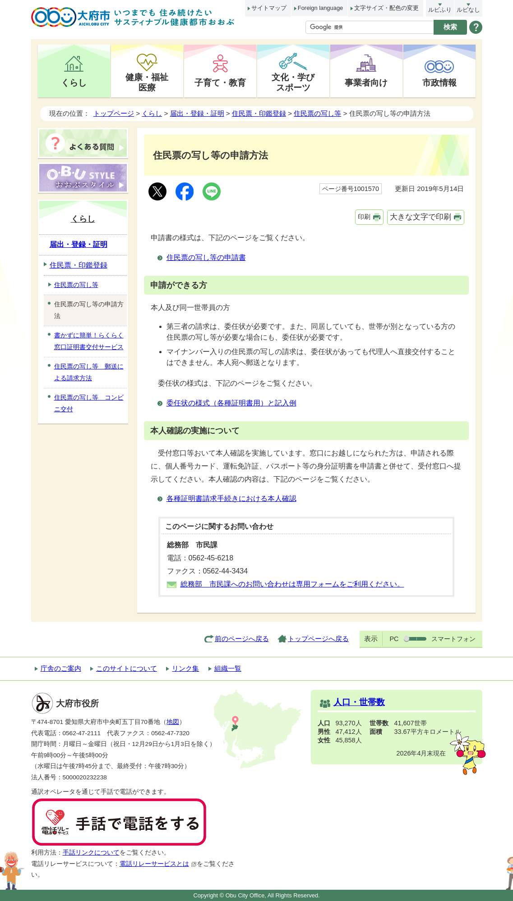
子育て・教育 (220, 82)
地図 (172, 722)
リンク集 (185, 668)
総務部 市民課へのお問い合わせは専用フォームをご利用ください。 (292, 584)
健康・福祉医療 (146, 82)
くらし (74, 82)
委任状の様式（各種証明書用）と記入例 (231, 403)
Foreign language (320, 8)
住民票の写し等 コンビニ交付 (89, 403)
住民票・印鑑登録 (259, 113)
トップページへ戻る (318, 638)
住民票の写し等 (317, 113)
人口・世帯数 (359, 702)
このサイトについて (126, 668)
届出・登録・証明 (197, 113)
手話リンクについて (91, 852)
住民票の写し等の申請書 (206, 257)
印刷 (364, 216)
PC (393, 638)
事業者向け (366, 82)
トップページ (113, 113)
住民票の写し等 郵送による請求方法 (89, 372)
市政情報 (439, 82)
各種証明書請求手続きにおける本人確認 (231, 498)
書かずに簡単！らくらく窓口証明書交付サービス (89, 341)
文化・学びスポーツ (293, 82)
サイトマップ (269, 8)
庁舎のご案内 (61, 668)
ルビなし (468, 9)
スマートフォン (453, 638)
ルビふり (440, 9)
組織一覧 (227, 668)
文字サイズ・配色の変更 (386, 8)
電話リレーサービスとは (158, 863)
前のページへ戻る (242, 638)
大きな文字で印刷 (420, 217)
